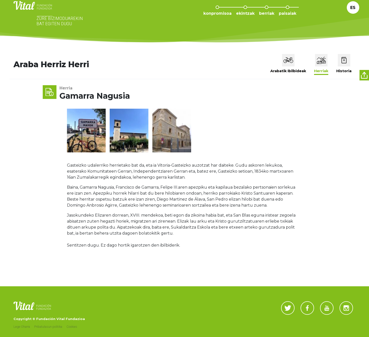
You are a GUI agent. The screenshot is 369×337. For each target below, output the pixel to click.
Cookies (71, 327)
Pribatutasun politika (48, 327)
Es (353, 14)
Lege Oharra (21, 327)
